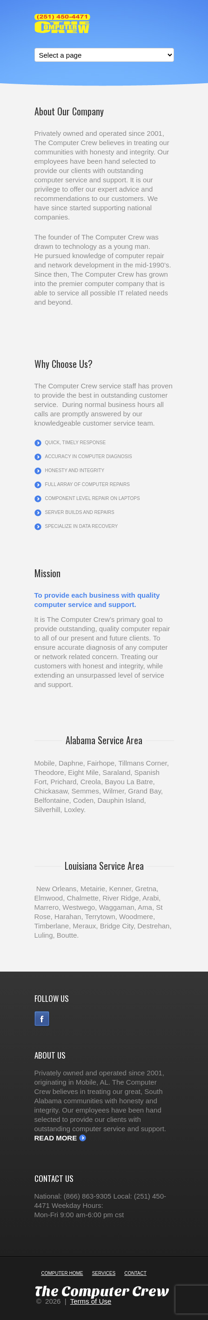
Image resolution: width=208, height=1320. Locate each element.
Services (103, 1273)
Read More (55, 1138)
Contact (135, 1273)
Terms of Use (90, 1301)
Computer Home (62, 1273)
